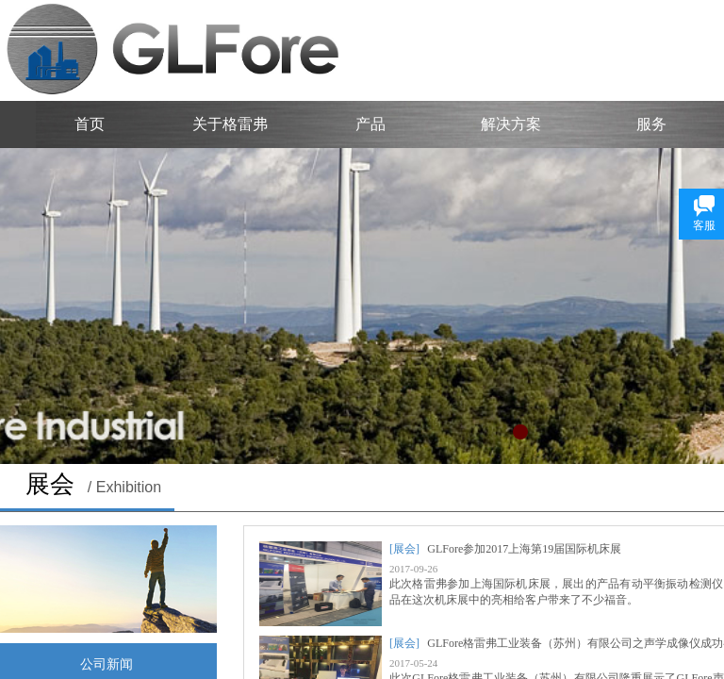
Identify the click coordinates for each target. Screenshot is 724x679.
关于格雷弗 (230, 124)
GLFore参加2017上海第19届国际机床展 (524, 548)
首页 (89, 124)
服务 (651, 124)
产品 (370, 124)
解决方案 (511, 124)
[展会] (404, 548)
